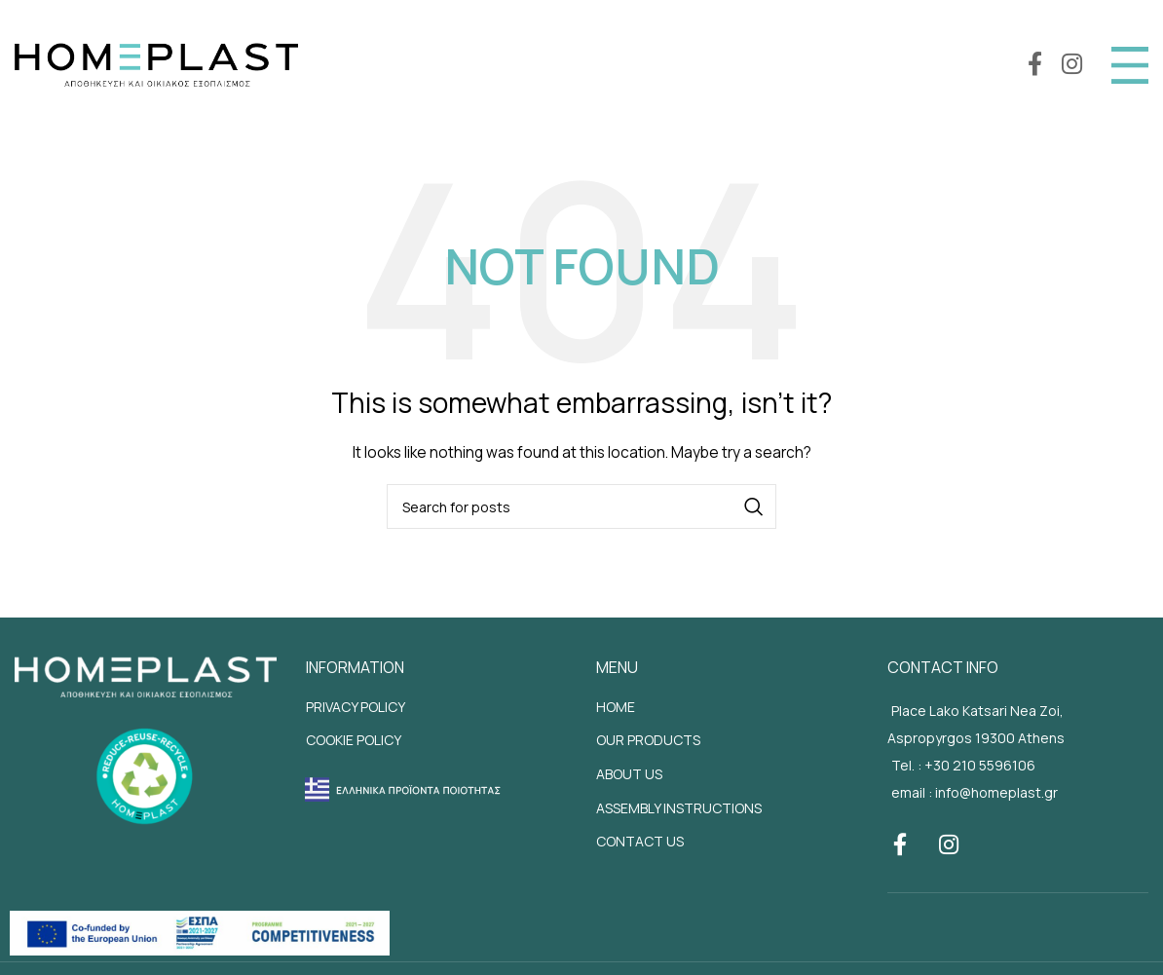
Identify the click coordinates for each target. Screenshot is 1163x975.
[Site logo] (156, 63)
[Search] (581, 506)
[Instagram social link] (1072, 65)
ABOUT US (629, 774)
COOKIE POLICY (353, 740)
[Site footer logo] (146, 674)
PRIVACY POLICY (355, 706)
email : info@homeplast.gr (974, 792)
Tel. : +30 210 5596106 (963, 765)
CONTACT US (640, 841)
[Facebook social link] (1035, 65)
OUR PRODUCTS (648, 740)
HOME (615, 706)
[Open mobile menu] (1130, 65)
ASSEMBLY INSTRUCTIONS (679, 808)
